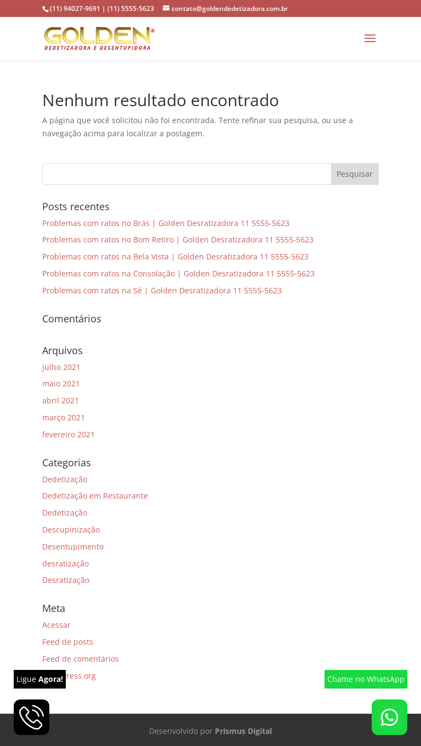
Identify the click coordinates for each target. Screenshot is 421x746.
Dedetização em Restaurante (95, 495)
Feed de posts (67, 642)
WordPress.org (69, 675)
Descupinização (71, 529)
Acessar (56, 625)
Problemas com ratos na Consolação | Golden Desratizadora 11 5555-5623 (178, 273)
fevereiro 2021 (68, 434)
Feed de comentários (80, 659)
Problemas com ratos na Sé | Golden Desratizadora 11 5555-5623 (162, 290)
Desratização (65, 580)
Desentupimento (73, 546)
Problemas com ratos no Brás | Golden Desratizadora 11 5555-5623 (165, 223)
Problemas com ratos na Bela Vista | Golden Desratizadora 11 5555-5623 (175, 256)
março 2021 (63, 417)
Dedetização (64, 479)
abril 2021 (60, 400)
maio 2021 (61, 383)
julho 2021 (61, 367)
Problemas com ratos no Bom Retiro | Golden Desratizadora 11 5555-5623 (178, 239)
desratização (65, 563)
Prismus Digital (243, 731)
